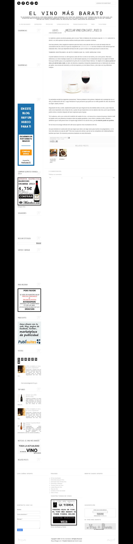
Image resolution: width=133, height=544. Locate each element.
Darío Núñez (63, 137)
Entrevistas (38, 24)
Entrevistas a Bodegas (56, 483)
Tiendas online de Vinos (80, 24)
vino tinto (105, 38)
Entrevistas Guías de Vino (57, 479)
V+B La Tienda (102, 24)
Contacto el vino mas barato (58, 490)
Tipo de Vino (49, 24)
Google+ (32, 3)
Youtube (36, 3)
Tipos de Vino (54, 489)
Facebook (23, 3)
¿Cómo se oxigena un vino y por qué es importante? (33, 367)
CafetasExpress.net (85, 46)
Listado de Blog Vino (63, 24)
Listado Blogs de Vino (56, 487)
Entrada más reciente (50, 177)
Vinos (92, 24)
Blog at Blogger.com (56, 541)
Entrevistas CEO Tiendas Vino (58, 481)
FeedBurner (104, 515)
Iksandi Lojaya (78, 541)
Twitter (27, 3)
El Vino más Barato (66, 14)
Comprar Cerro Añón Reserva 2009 (31, 395)
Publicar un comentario (55, 174)
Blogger (35, 383)
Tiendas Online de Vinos (57, 485)
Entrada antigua (113, 177)
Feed (18, 3)
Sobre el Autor (54, 492)
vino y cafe (60, 139)
